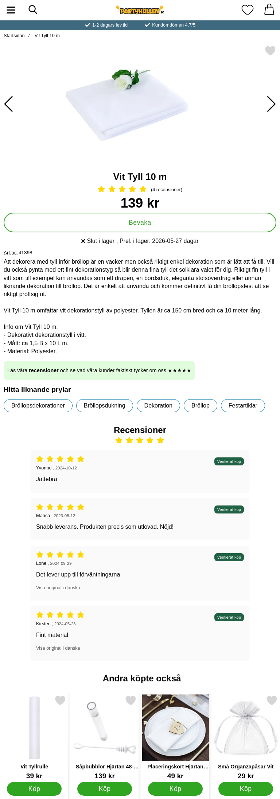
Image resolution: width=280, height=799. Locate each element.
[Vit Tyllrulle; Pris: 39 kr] (34, 737)
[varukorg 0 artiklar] (269, 10)
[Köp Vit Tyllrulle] (34, 789)
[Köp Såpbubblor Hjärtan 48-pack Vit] (104, 789)
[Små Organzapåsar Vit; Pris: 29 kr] (245, 737)
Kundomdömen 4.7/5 (173, 25)
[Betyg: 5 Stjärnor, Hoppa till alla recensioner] (140, 190)
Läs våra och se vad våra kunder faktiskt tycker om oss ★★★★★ (99, 370)
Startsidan (14, 35)
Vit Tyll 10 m (46, 35)
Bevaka (140, 222)
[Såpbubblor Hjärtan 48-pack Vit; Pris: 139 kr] (104, 737)
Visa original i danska (58, 587)
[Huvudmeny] (11, 10)
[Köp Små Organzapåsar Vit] (245, 789)
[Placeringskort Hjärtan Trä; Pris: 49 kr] (175, 737)
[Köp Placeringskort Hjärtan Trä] (175, 789)
